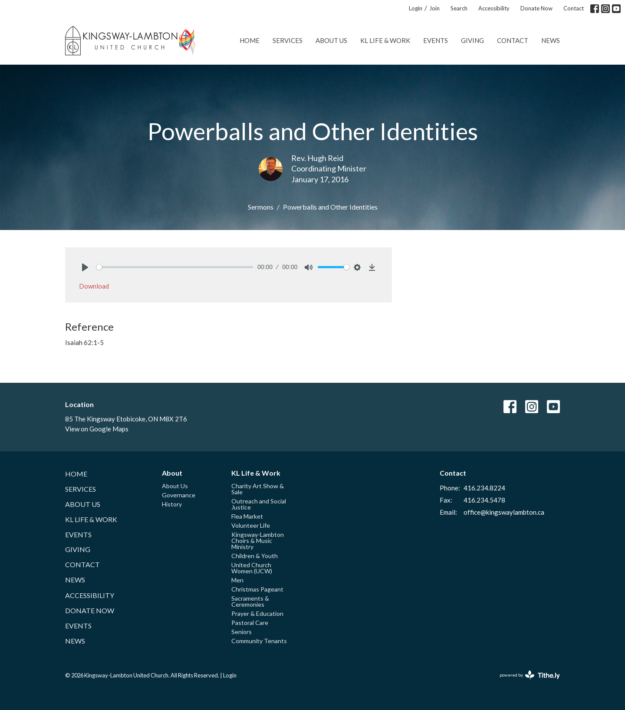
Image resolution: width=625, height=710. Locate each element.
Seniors (241, 631)
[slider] (174, 267)
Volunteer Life (250, 525)
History (172, 504)
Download (94, 286)
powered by (530, 675)
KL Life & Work (385, 40)
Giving (472, 40)
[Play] (85, 267)
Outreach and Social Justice (258, 504)
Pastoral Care (249, 622)
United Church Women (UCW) (251, 568)
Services (288, 40)
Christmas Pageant (257, 589)
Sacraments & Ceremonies (250, 601)
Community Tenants (259, 640)
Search (459, 8)
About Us (331, 40)
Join (434, 8)
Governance (178, 495)
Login (415, 8)
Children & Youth (254, 555)
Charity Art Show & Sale (257, 489)
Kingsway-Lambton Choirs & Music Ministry (257, 540)
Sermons (260, 207)
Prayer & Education (257, 613)
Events (435, 40)
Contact (573, 8)
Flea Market (247, 516)
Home (250, 40)
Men (237, 580)
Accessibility (494, 8)
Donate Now (536, 8)
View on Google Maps (96, 429)
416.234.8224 (484, 488)
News (550, 40)
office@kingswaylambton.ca (504, 512)
